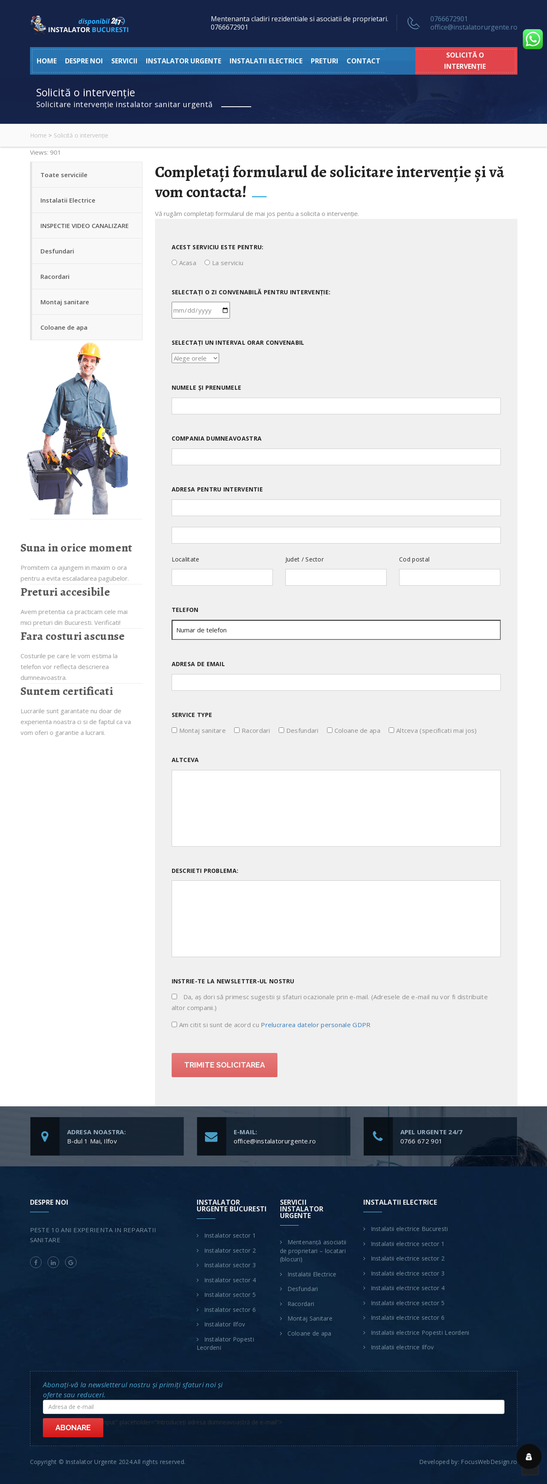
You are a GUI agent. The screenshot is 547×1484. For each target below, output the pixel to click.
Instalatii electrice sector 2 (408, 1258)
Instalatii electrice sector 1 (408, 1244)
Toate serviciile (63, 174)
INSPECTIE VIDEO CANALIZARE (84, 225)
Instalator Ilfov (224, 1324)
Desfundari (57, 251)
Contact (363, 60)
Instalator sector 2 (230, 1250)
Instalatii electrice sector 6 (408, 1317)
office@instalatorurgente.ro (473, 27)
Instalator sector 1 (230, 1235)
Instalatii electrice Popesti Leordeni (420, 1332)
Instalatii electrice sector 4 (408, 1288)
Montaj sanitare (64, 302)
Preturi (324, 60)
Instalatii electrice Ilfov (402, 1347)
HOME (47, 60)
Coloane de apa (63, 327)
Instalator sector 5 (230, 1294)
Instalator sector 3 (230, 1265)
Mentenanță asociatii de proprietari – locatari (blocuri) (313, 1250)
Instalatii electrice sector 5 (408, 1303)
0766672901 (449, 18)
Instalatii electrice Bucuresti (409, 1229)
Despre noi (84, 60)
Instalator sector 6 (230, 1310)
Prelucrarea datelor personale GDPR (315, 1024)
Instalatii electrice (266, 60)
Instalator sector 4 (230, 1280)
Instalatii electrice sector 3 (408, 1273)
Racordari (55, 276)
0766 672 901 (421, 1141)
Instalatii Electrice (67, 200)
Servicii (124, 60)
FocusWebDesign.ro (489, 1462)
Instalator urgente (183, 60)
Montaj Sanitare (310, 1318)
